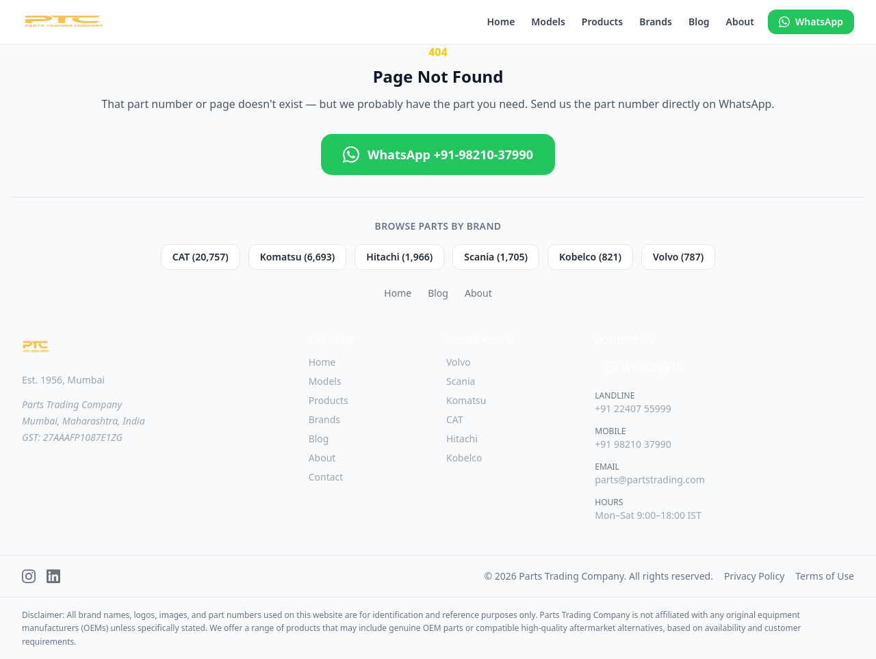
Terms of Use (824, 575)
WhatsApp (811, 21)
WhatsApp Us (645, 367)
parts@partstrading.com (650, 479)
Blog (699, 21)
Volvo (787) (678, 256)
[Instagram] (29, 576)
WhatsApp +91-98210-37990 (438, 154)
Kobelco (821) (590, 256)
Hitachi (462, 438)
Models (548, 21)
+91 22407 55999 (633, 408)
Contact (326, 476)
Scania (460, 381)
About (740, 21)
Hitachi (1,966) (399, 256)
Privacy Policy (754, 575)
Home (501, 21)
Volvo (458, 361)
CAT (454, 419)
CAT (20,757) (200, 256)
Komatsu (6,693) (297, 256)
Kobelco (464, 457)
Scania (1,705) (496, 256)
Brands (655, 21)
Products (602, 21)
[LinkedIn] (53, 576)
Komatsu (466, 400)
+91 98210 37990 (633, 444)
